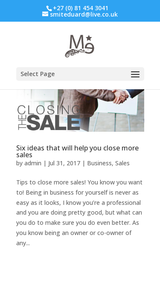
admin (32, 163)
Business (99, 163)
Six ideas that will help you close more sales (77, 151)
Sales (122, 163)
